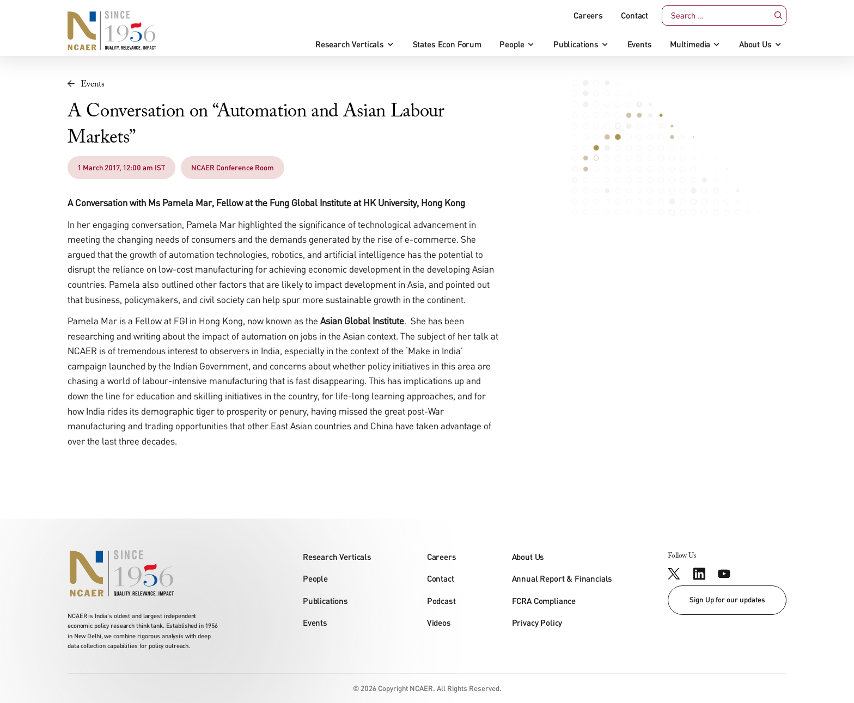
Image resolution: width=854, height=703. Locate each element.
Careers (588, 15)
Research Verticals (349, 44)
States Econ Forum (447, 44)
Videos (439, 622)
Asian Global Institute (362, 320)
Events (639, 44)
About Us (755, 44)
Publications (576, 44)
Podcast (441, 601)
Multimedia (690, 44)
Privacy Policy (537, 622)
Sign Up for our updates (727, 599)
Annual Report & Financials (562, 578)
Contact (634, 15)
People (511, 44)
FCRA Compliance (544, 601)
